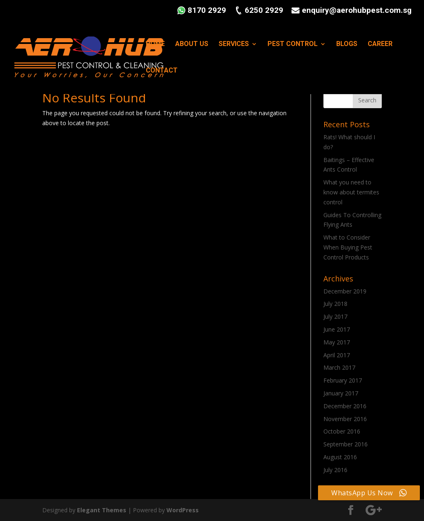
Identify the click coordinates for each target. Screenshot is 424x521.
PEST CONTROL (292, 44)
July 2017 (335, 316)
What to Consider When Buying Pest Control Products (347, 247)
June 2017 (336, 329)
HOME (155, 44)
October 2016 (341, 431)
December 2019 (344, 291)
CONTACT (162, 71)
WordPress (182, 510)
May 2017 (336, 342)
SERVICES (234, 44)
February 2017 (342, 380)
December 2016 (344, 406)
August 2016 (340, 457)
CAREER (380, 44)
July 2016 (335, 470)
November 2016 (345, 419)
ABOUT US (191, 44)
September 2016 (345, 444)
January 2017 (340, 393)
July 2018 (335, 304)
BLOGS (346, 44)
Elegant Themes (101, 510)
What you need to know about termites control (351, 192)
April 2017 (336, 355)
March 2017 (339, 367)
